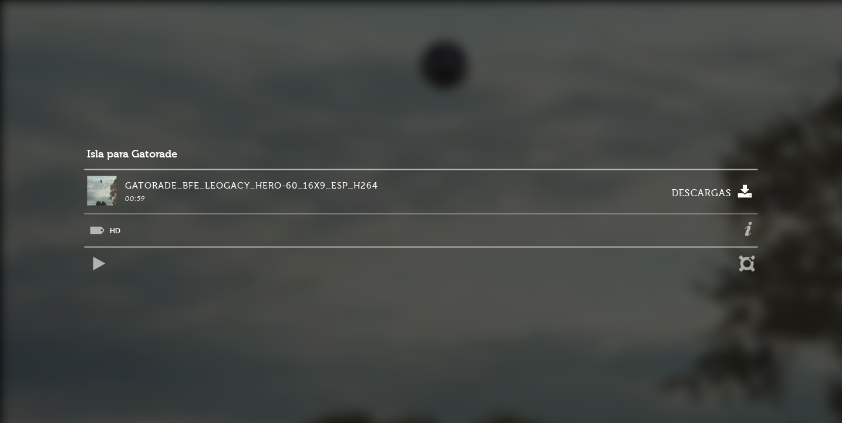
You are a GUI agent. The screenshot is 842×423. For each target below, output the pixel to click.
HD (115, 230)
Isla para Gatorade (132, 154)
